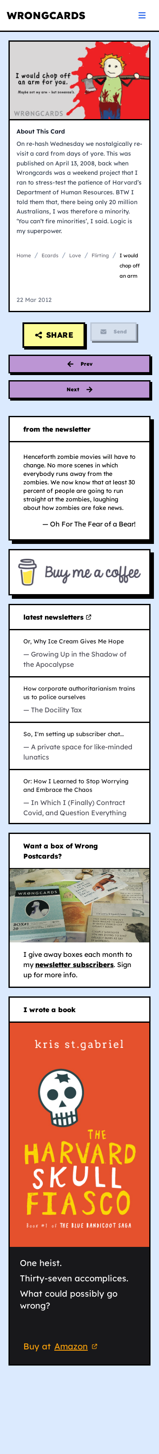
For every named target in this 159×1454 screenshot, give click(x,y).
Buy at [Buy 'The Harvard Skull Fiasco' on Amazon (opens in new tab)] (61, 1347)
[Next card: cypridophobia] (79, 389)
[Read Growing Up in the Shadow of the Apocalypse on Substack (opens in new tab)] (79, 653)
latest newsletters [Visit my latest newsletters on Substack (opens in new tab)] (57, 617)
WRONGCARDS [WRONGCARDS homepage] (46, 15)
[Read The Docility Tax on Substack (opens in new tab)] (79, 699)
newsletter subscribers (74, 964)
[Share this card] (53, 335)
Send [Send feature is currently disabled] (113, 331)
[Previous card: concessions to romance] (79, 364)
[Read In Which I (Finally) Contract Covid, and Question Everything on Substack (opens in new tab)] (79, 797)
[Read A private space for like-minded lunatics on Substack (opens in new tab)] (79, 746)
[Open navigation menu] (142, 15)
